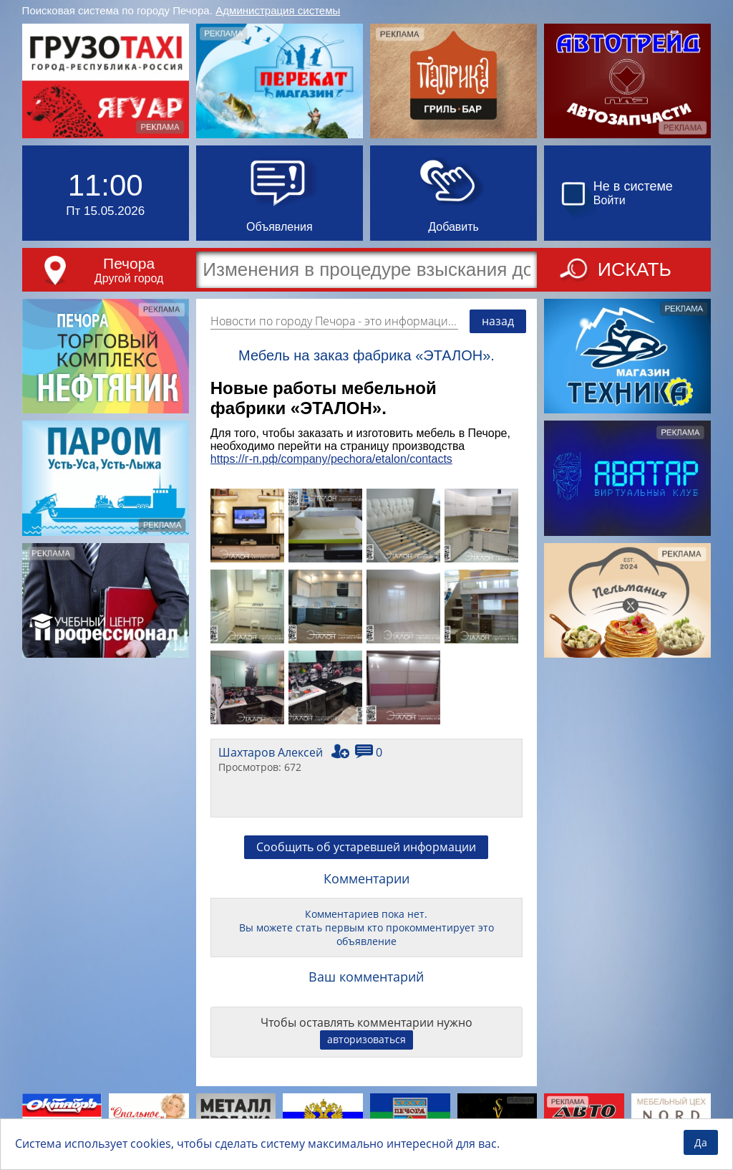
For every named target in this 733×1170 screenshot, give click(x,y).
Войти (609, 200)
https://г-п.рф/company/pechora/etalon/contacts (331, 459)
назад (498, 321)
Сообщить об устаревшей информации (366, 847)
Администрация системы (277, 10)
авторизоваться (366, 1039)
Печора (129, 263)
